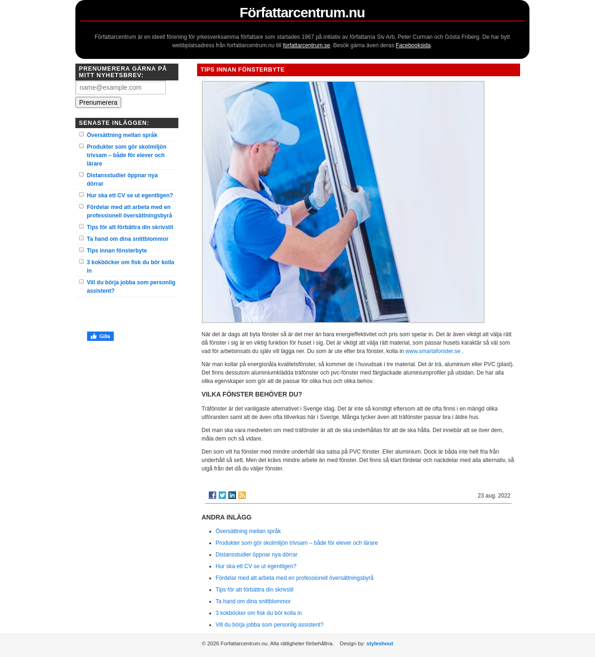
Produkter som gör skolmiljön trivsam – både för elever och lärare (127, 155)
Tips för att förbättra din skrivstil (130, 227)
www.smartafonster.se (432, 351)
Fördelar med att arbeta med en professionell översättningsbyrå (129, 211)
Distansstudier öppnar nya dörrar (122, 179)
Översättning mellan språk (122, 135)
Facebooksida (413, 45)
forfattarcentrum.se (306, 45)
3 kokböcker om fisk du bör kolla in (131, 266)
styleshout (380, 643)
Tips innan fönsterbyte (117, 250)
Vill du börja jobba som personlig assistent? (131, 286)
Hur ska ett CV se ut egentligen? (130, 195)
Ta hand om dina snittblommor (128, 239)
